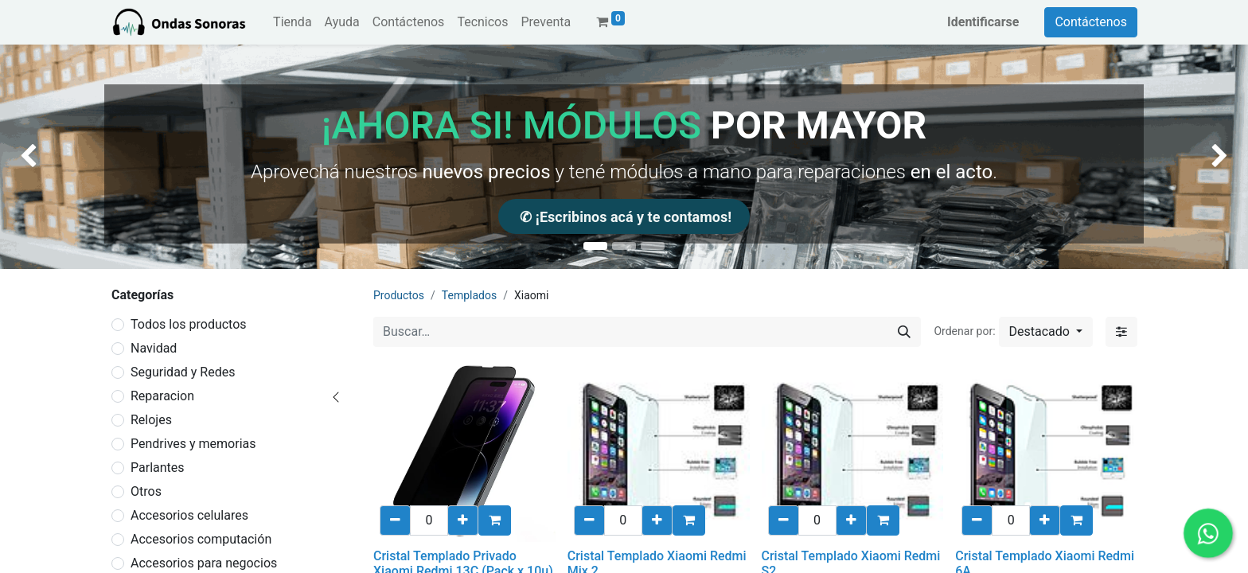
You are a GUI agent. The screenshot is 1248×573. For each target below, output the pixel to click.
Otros (146, 491)
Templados (469, 295)
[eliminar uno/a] (395, 520)
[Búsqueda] (904, 332)
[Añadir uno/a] (462, 520)
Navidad (154, 348)
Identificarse (983, 21)
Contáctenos (1091, 21)
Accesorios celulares (189, 515)
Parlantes (158, 467)
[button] (1046, 332)
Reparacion (162, 395)
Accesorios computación (201, 539)
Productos (398, 295)
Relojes (151, 419)
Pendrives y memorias (193, 443)
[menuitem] (292, 22)
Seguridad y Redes (183, 372)
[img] (49, 157)
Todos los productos (189, 324)
